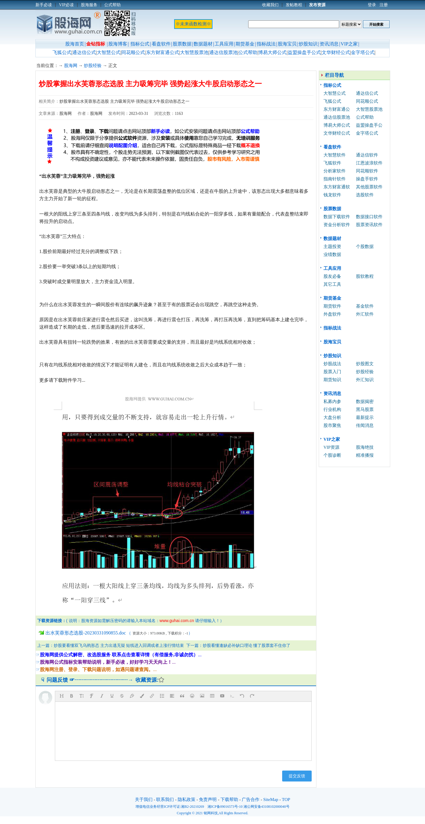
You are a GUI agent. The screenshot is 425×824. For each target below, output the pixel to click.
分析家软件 (334, 171)
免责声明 (208, 799)
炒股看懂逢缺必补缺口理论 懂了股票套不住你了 (247, 645)
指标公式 (139, 43)
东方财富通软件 (336, 188)
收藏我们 (270, 5)
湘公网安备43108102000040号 (266, 807)
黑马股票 (365, 409)
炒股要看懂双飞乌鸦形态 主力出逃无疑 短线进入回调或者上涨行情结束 (119, 645)
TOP (286, 799)
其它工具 (332, 284)
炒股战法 (332, 363)
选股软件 (365, 194)
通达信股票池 (223, 52)
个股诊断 (332, 455)
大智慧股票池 (194, 52)
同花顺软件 (367, 171)
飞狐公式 (62, 52)
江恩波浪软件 (369, 163)
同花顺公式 (133, 52)
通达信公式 (84, 52)
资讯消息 (329, 43)
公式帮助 (247, 52)
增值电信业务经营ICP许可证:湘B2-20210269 (169, 807)
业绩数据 (332, 254)
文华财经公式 (336, 52)
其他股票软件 (369, 187)
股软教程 (365, 276)
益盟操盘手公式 (304, 52)
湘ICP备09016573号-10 (225, 807)
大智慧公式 (108, 52)
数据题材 (203, 43)
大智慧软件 (334, 155)
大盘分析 (332, 417)
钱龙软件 (332, 194)
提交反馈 (297, 776)
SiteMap (270, 799)
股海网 (70, 65)
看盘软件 (161, 43)
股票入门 (332, 371)
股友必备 (332, 276)
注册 (384, 5)
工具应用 (224, 43)
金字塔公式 (363, 52)
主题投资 (332, 246)
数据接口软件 (369, 216)
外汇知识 (365, 379)
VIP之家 (349, 43)
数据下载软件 (336, 216)
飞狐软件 (332, 163)
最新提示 (365, 417)
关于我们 (144, 799)
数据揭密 (365, 401)
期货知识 (332, 379)
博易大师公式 (272, 52)
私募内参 (332, 401)
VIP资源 (331, 447)
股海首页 (74, 43)
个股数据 (365, 246)
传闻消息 (365, 425)
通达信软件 (367, 155)
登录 (372, 5)
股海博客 (117, 43)
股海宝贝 (287, 43)
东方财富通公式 (162, 52)
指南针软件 (334, 179)
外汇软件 (365, 314)
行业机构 (332, 409)
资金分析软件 (336, 224)
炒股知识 (308, 43)
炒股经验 (93, 65)
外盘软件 (332, 314)
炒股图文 (365, 363)
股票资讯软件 (369, 224)
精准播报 (365, 455)
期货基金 (245, 43)
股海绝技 (365, 447)
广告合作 (250, 799)
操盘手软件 (367, 179)
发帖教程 (294, 5)
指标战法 (266, 43)
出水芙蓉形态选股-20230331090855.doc (85, 632)
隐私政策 (186, 799)
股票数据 (182, 43)
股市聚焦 (332, 425)
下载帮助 (229, 799)
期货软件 (332, 306)
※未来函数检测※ (193, 24)
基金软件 (365, 306)
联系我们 (165, 799)
